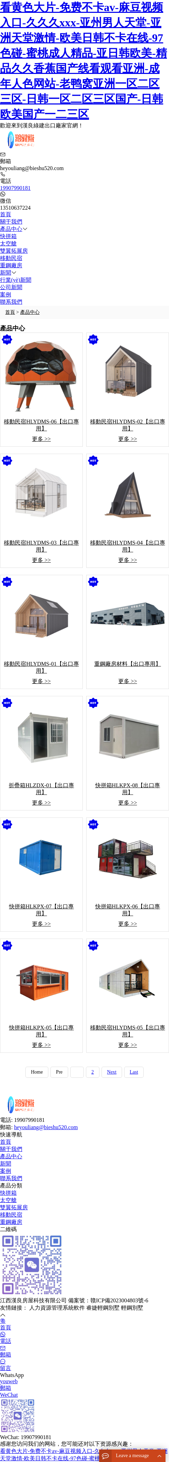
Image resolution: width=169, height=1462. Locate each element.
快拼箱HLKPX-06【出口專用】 (127, 910)
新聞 (5, 273)
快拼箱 (8, 236)
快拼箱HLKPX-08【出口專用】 (127, 788)
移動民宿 (11, 258)
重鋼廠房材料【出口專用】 (127, 664)
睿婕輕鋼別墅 (103, 1308)
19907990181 (15, 188)
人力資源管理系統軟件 (57, 1308)
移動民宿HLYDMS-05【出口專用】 (127, 1031)
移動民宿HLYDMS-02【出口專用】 (127, 425)
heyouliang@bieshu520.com (46, 1127)
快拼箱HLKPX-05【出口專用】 (41, 1031)
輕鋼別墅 (132, 1308)
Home (37, 1072)
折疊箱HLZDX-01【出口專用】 (41, 788)
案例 (5, 294)
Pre (59, 1072)
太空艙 (8, 243)
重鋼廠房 (11, 265)
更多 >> (41, 439)
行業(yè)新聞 (15, 280)
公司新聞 (11, 287)
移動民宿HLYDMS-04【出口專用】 (127, 546)
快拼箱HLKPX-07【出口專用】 (41, 910)
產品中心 (11, 229)
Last (134, 1072)
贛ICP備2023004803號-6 (119, 1300)
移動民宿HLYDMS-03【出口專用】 (41, 546)
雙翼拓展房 (14, 251)
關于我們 (11, 222)
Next (111, 1072)
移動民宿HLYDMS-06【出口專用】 (41, 425)
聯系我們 (11, 302)
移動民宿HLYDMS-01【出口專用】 (41, 667)
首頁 (5, 214)
